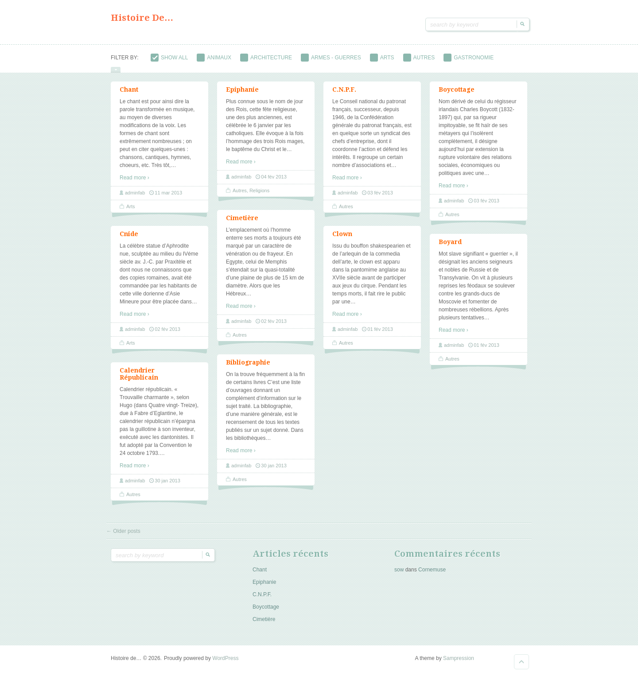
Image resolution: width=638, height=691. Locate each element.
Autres (419, 58)
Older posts (123, 537)
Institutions (174, 70)
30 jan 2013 (274, 471)
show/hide (116, 75)
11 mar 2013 (168, 198)
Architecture (266, 58)
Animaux (214, 58)
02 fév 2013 (274, 327)
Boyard (450, 247)
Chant (129, 95)
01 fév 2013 (380, 335)
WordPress (225, 664)
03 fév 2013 (380, 198)
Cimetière (242, 223)
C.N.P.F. (344, 95)
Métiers (307, 70)
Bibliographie (248, 368)
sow (399, 575)
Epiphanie (242, 95)
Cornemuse (432, 575)
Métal (267, 70)
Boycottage (457, 95)
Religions (496, 70)
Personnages (442, 70)
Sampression (458, 664)
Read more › (134, 183)
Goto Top (521, 667)
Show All (169, 58)
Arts (382, 58)
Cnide (129, 239)
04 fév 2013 (274, 182)
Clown (342, 239)
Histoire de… (142, 17)
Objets (392, 70)
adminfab (135, 198)
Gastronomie (468, 58)
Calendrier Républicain (139, 380)
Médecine (225, 70)
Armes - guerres (331, 58)
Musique (350, 70)
